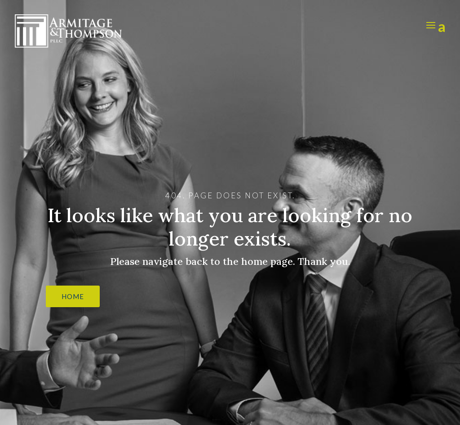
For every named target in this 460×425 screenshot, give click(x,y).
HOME (73, 296)
